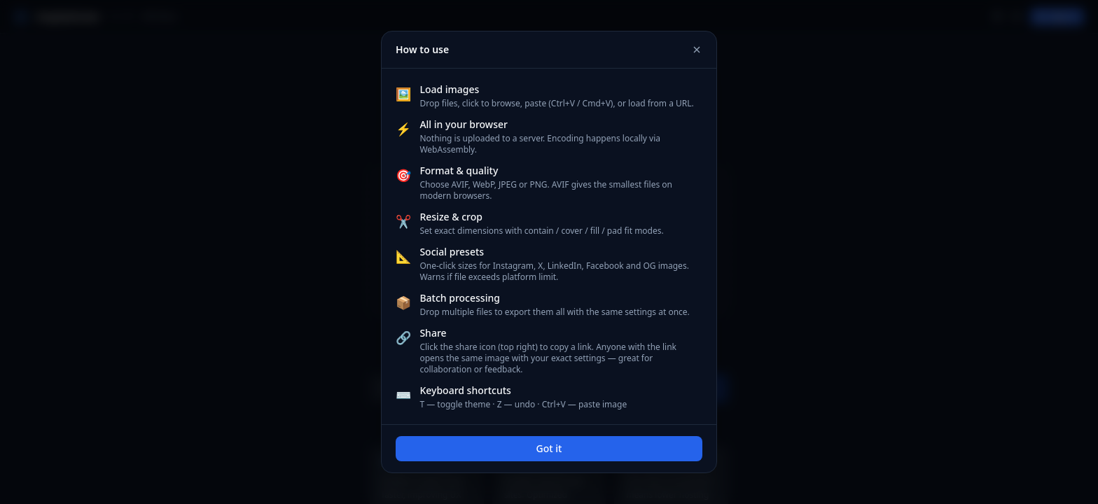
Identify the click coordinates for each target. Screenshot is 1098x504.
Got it (549, 448)
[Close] (696, 49)
